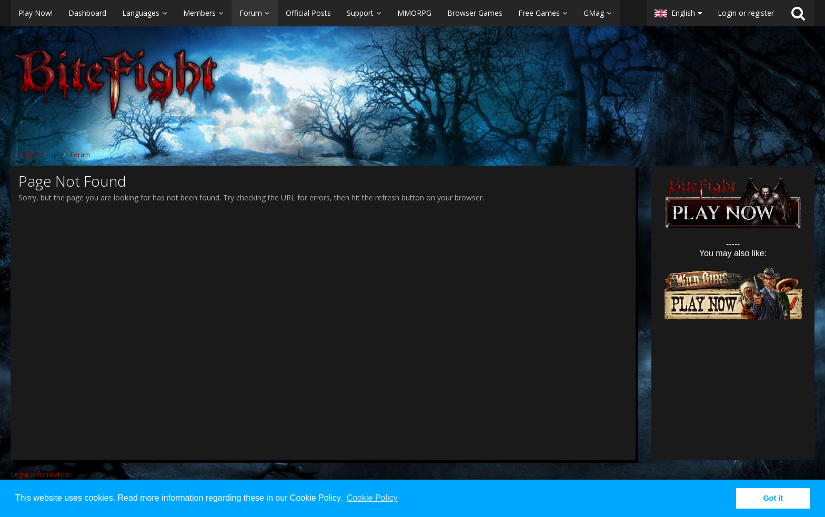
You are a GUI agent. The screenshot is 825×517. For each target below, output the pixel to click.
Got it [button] (773, 498)
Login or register (746, 13)
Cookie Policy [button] (372, 497)
